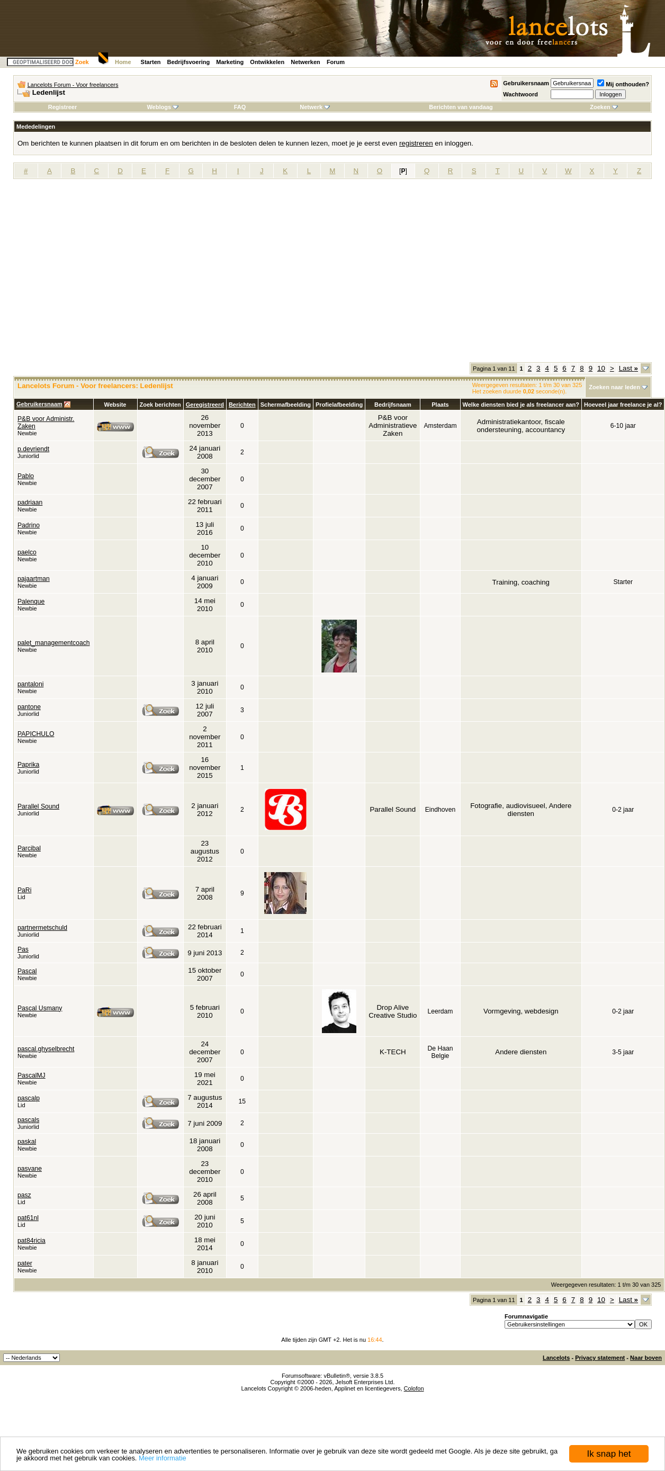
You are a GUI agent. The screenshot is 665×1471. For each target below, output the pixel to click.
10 (601, 368)
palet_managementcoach (53, 643)
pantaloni (30, 684)
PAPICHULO (35, 734)
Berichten (242, 404)
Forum (336, 62)
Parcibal (29, 848)
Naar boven (646, 1358)
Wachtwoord (520, 94)
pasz (24, 1195)
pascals (28, 1120)
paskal (26, 1141)
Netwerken (305, 62)
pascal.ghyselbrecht (45, 1049)
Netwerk (315, 107)
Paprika (28, 764)
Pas (23, 949)
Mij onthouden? (623, 84)
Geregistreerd (205, 404)
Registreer (62, 107)
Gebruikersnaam (526, 83)
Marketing (230, 62)
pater (24, 1263)
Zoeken (604, 107)
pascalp (28, 1098)
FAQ (240, 107)
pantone (29, 707)
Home (123, 62)
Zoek (82, 62)
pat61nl (28, 1218)
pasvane (29, 1168)
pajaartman (33, 578)
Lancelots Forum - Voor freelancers (73, 85)
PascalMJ (31, 1075)
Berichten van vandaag (460, 107)
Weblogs (162, 107)
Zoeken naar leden (614, 387)
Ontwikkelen (267, 62)
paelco (27, 552)
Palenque (30, 601)
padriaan (29, 502)
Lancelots (556, 1358)
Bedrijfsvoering (188, 62)
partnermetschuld (42, 927)
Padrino (28, 525)
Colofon (414, 1388)
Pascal (27, 971)
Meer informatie (162, 1459)
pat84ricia (31, 1240)
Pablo (25, 476)
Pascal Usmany (39, 1008)
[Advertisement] (100, 274)
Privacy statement (600, 1358)
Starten (151, 62)
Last (628, 368)
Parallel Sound (38, 806)
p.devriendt (33, 449)
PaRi (24, 890)
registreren (416, 143)
